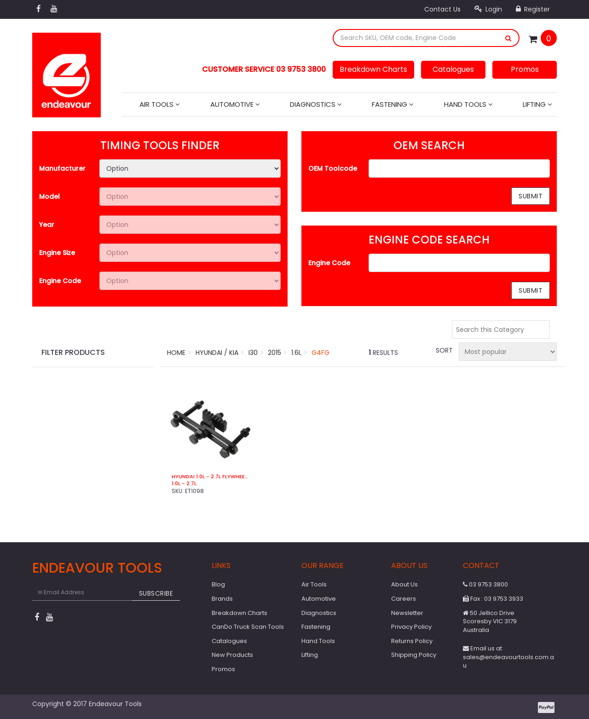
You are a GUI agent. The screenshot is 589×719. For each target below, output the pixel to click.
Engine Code (60, 280)
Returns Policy (412, 641)
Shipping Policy (413, 654)
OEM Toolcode (332, 168)
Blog (218, 584)
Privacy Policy (411, 626)
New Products (232, 654)
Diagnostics (316, 104)
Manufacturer (62, 168)
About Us (404, 584)
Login (488, 9)
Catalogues (453, 69)
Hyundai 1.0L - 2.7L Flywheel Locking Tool (210, 476)
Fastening (393, 104)
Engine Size (57, 252)
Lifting (537, 104)
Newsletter (407, 613)
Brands (222, 598)
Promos (525, 69)
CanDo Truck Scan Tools (248, 626)
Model (49, 196)
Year (46, 224)
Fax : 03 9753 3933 (493, 598)
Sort (443, 350)
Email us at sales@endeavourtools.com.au (508, 657)
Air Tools (159, 104)
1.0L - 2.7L (184, 483)
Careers (403, 598)
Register (533, 9)
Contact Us (442, 9)
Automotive (235, 104)
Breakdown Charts (373, 69)
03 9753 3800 (485, 584)
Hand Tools (468, 104)
